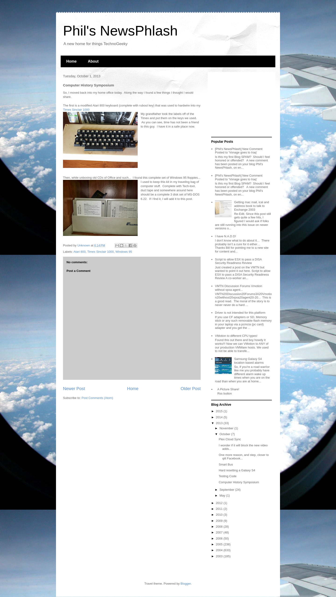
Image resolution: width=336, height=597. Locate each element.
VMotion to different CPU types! (236, 336)
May (223, 495)
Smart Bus (226, 464)
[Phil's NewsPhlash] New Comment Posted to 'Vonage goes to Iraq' (238, 150)
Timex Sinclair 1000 (76, 109)
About (93, 61)
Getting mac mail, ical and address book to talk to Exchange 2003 (251, 205)
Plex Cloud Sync (230, 439)
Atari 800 (80, 251)
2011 (220, 509)
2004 (220, 550)
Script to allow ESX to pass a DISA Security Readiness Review (238, 261)
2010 (220, 514)
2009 (220, 520)
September (227, 489)
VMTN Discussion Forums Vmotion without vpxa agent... (238, 287)
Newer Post (74, 388)
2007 (220, 532)
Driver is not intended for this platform (240, 312)
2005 (220, 544)
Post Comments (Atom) (97, 398)
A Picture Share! (228, 389)
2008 (220, 526)
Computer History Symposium (239, 482)
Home (71, 61)
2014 (220, 417)
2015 (220, 411)
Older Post (191, 388)
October (225, 434)
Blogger (186, 583)
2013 (220, 423)
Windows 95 (124, 251)
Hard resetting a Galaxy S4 (237, 470)
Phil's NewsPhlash (120, 31)
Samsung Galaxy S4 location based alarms (248, 360)
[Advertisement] (240, 104)
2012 (220, 503)
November (227, 428)
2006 (220, 538)
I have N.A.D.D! (225, 236)
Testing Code (227, 476)
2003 (220, 556)
